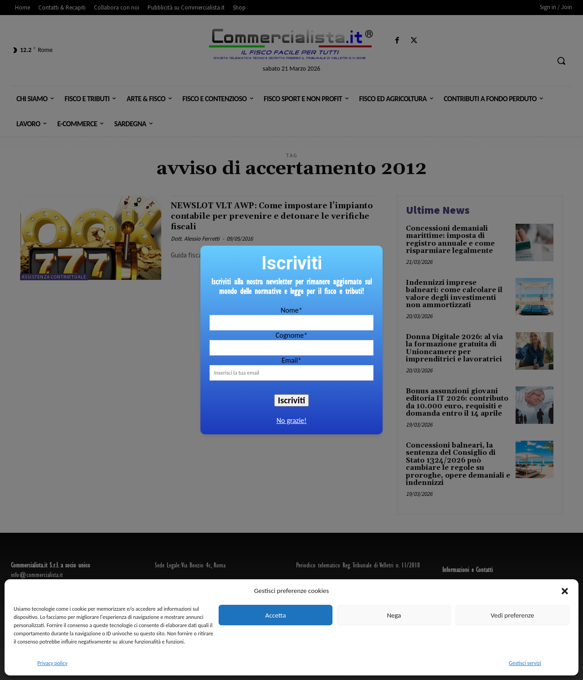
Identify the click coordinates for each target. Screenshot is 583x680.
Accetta (275, 615)
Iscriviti (291, 400)
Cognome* (291, 335)
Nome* (291, 310)
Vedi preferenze (512, 615)
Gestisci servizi (525, 663)
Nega (394, 615)
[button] (564, 591)
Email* (291, 360)
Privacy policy (52, 663)
